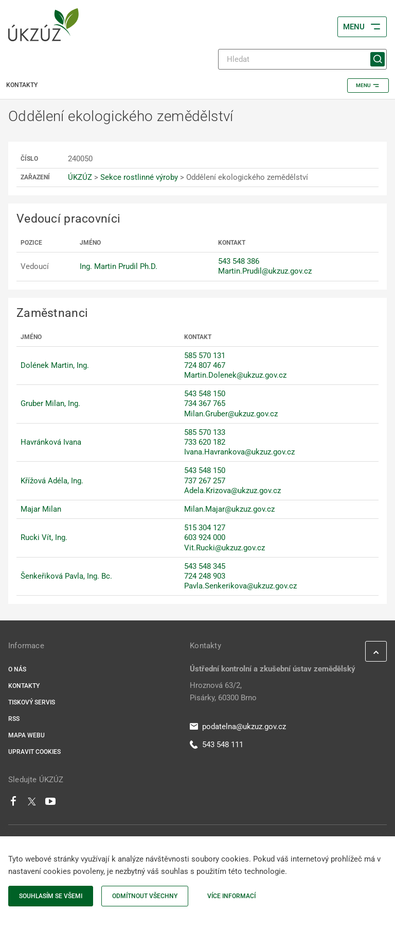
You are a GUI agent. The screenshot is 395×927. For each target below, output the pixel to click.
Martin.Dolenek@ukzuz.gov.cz (235, 375)
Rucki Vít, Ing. (44, 537)
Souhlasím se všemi (50, 896)
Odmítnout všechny (144, 896)
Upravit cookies (34, 751)
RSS (14, 718)
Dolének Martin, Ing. (55, 365)
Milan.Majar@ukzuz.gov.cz (229, 509)
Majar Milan (41, 509)
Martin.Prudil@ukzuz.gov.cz (265, 271)
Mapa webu (26, 735)
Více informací (231, 896)
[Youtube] (50, 803)
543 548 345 (204, 566)
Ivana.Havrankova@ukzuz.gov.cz (239, 452)
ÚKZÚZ (80, 177)
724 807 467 (204, 365)
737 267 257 (204, 480)
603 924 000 (204, 537)
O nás (17, 669)
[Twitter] (32, 803)
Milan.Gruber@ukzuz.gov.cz (231, 413)
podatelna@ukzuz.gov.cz (238, 726)
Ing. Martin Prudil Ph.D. (118, 266)
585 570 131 (204, 355)
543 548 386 (238, 261)
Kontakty (24, 685)
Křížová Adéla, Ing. (52, 480)
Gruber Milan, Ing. (50, 403)
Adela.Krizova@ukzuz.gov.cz (232, 490)
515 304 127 (204, 527)
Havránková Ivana (51, 442)
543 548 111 (216, 744)
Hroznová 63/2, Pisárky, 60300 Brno (223, 691)
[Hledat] (302, 59)
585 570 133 (204, 432)
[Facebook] (13, 803)
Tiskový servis (31, 702)
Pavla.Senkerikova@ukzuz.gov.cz (240, 586)
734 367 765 (204, 403)
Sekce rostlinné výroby (139, 177)
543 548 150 (204, 393)
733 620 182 (204, 442)
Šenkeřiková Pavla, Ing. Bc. (66, 576)
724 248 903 (204, 576)
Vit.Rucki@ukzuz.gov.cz (224, 547)
